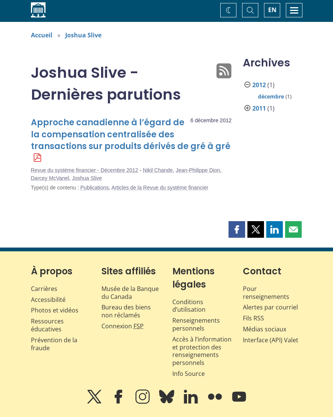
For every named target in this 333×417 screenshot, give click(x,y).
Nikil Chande (158, 170)
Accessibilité (48, 299)
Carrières (44, 289)
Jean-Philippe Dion (198, 170)
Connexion (122, 326)
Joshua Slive (83, 35)
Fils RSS (253, 318)
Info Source (188, 373)
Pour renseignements (266, 293)
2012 (259, 85)
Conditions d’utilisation (189, 306)
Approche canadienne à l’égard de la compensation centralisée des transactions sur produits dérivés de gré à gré (130, 134)
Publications (94, 188)
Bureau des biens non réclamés (126, 311)
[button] (237, 229)
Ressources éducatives (47, 325)
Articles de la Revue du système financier (160, 188)
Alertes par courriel (270, 307)
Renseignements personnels (196, 324)
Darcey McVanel (50, 178)
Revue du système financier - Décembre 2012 (84, 170)
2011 (259, 108)
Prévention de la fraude (54, 344)
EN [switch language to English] (272, 10)
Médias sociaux (264, 329)
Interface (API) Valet (270, 340)
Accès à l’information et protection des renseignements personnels (202, 351)
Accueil (41, 35)
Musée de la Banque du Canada (130, 293)
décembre (271, 96)
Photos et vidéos (54, 310)
